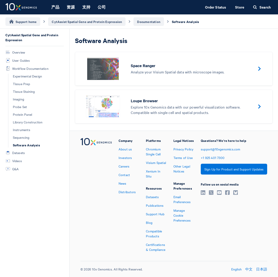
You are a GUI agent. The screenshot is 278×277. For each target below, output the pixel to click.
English (236, 269)
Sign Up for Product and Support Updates (234, 169)
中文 (248, 269)
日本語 (261, 269)
